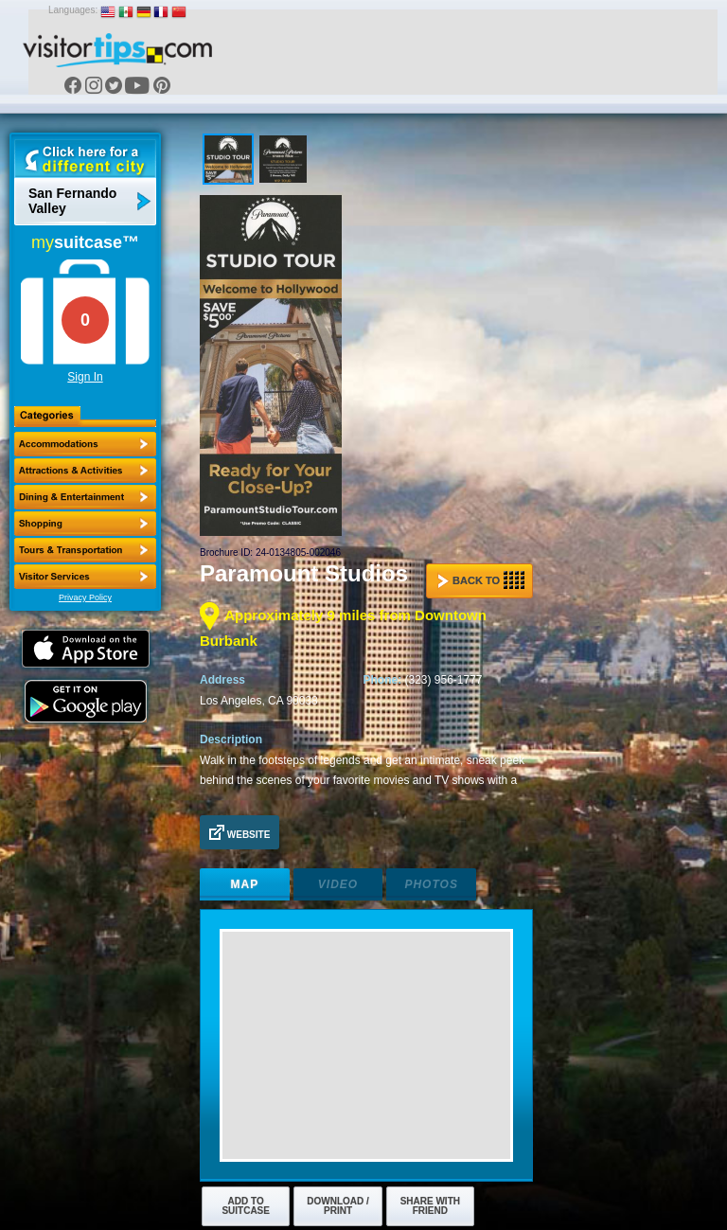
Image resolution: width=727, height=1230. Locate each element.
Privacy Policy (85, 597)
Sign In (84, 376)
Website (239, 832)
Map (245, 884)
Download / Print (338, 1206)
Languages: (73, 10)
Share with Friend (430, 1206)
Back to (480, 580)
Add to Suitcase (246, 1206)
